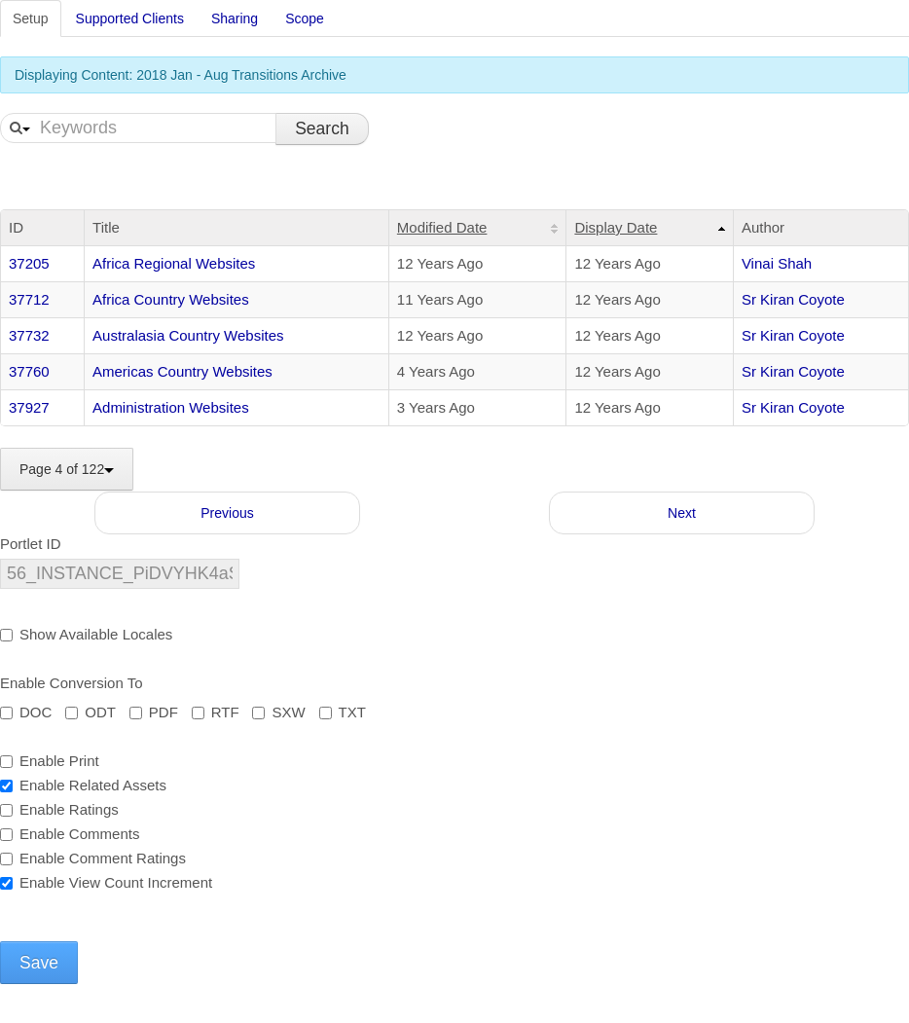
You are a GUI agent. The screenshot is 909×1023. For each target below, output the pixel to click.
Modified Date (442, 227)
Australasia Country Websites (187, 335)
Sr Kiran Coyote (793, 299)
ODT (90, 712)
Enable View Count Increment (106, 882)
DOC (26, 712)
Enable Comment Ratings (93, 858)
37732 (29, 335)
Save (38, 962)
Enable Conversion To (71, 683)
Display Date (615, 227)
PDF (153, 712)
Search (321, 128)
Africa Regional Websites (173, 263)
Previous (226, 513)
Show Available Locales (86, 634)
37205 (29, 263)
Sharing (234, 18)
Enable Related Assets (83, 785)
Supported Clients (130, 18)
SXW (278, 712)
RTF (215, 712)
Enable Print (49, 760)
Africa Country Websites (170, 299)
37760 (29, 371)
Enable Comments (69, 833)
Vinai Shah (777, 263)
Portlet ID (30, 543)
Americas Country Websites (182, 371)
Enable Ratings (59, 809)
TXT (342, 712)
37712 (29, 299)
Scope (304, 18)
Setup (31, 18)
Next (682, 513)
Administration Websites (170, 407)
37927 (29, 407)
